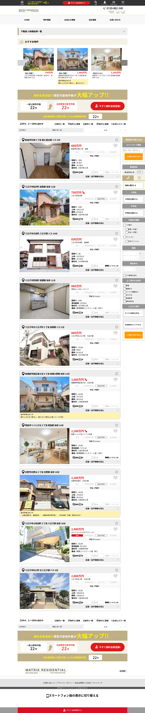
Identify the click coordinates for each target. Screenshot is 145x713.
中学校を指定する (131, 213)
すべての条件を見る (132, 313)
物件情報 (47, 19)
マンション (128, 237)
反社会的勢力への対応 (83, 683)
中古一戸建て (132, 232)
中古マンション (132, 241)
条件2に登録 (102, 124)
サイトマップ (97, 683)
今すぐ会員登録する (76, 3)
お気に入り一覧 (118, 124)
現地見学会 (128, 301)
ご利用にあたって (49, 683)
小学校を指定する (131, 199)
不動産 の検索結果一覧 (31, 31)
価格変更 (127, 298)
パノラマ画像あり (131, 292)
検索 (95, 3)
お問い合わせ (113, 3)
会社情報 (92, 19)
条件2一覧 (88, 124)
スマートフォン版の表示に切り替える (74, 695)
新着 (126, 285)
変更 (139, 172)
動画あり (127, 288)
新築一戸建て (132, 229)
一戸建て (127, 225)
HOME (22, 2)
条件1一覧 (60, 124)
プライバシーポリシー (65, 683)
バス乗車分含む (130, 275)
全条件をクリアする (133, 325)
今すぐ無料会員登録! (108, 106)
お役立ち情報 (69, 19)
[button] (124, 63)
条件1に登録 (74, 124)
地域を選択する (130, 185)
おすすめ (127, 295)
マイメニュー (104, 3)
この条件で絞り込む (133, 156)
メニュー (122, 3)
